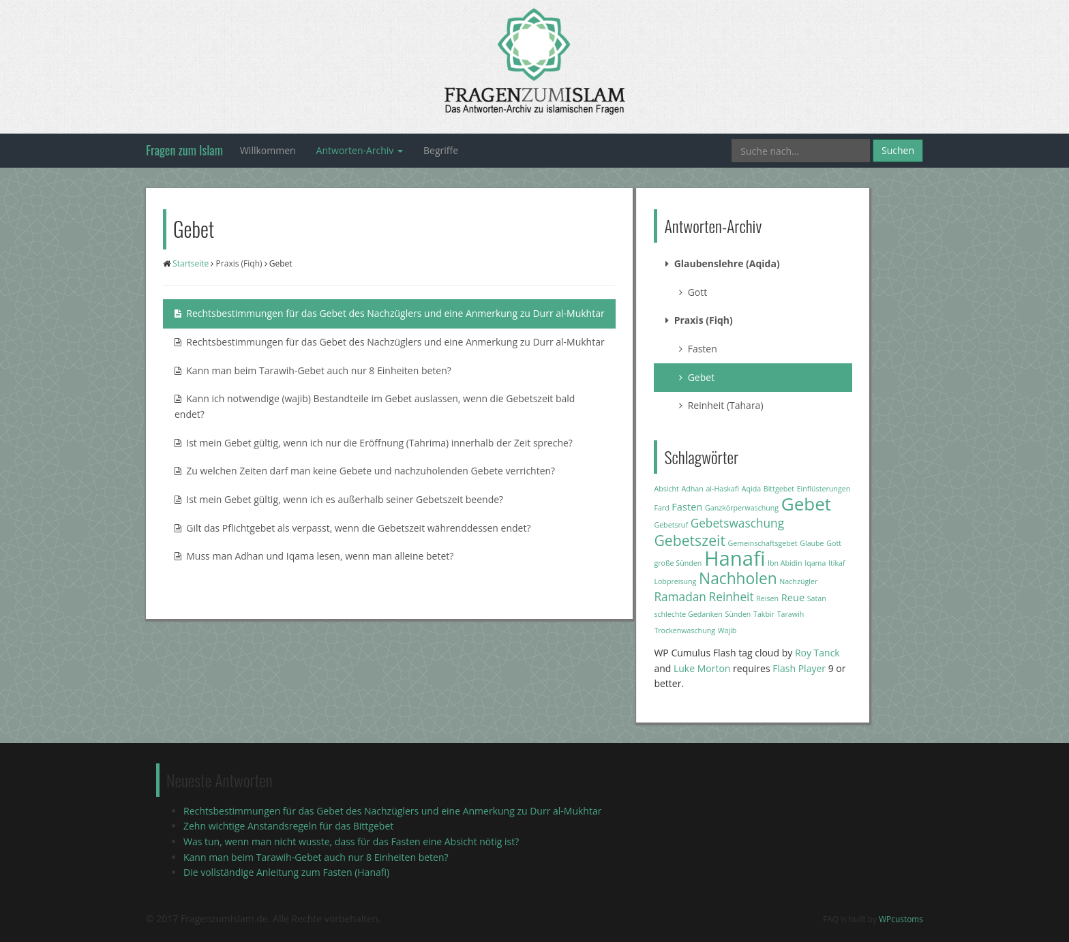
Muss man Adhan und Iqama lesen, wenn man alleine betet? (314, 555)
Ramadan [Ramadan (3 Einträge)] (680, 597)
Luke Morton (702, 668)
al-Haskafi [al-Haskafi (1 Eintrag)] (722, 488)
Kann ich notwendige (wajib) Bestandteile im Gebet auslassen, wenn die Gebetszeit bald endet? (375, 406)
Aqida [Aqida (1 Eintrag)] (751, 488)
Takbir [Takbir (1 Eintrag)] (763, 614)
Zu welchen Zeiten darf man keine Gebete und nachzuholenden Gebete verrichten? (365, 470)
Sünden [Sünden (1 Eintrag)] (738, 614)
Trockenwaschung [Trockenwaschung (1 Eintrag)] (684, 630)
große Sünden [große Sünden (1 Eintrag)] (678, 563)
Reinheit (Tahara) (721, 405)
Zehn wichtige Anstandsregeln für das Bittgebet (288, 825)
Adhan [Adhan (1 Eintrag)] (693, 488)
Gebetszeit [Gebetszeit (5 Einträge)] (689, 540)
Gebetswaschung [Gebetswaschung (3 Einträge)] (737, 523)
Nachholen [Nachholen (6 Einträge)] (738, 578)
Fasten (698, 348)
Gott (693, 292)
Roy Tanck (817, 652)
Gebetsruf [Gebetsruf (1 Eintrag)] (671, 525)
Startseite (190, 263)
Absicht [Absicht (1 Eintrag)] (666, 488)
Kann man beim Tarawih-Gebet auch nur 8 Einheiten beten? (313, 370)
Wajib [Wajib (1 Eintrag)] (727, 630)
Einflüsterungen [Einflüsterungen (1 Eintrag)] (824, 488)
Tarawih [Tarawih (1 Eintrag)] (790, 614)
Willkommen (268, 150)
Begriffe (440, 150)
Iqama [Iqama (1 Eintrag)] (815, 563)
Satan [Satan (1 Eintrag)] (816, 598)
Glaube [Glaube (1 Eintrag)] (812, 543)
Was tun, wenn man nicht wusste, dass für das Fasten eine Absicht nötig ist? (351, 841)
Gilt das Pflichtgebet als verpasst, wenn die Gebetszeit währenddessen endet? (352, 527)
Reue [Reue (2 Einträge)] (792, 597)
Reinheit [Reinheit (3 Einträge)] (731, 597)
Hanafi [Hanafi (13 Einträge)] (734, 558)
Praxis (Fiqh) (239, 263)
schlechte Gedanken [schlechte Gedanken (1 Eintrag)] (688, 614)
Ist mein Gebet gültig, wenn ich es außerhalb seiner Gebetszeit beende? (339, 499)
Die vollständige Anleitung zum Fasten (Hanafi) (286, 872)
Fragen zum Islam (184, 150)
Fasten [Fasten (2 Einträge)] (687, 506)
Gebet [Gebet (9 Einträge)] (806, 503)
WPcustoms (901, 918)
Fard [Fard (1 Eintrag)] (661, 508)
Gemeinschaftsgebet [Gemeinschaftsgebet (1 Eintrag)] (763, 543)
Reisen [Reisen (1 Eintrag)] (767, 598)
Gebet (696, 377)
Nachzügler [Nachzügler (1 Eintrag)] (798, 581)
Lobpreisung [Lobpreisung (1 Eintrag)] (675, 581)
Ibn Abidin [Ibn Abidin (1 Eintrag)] (785, 563)
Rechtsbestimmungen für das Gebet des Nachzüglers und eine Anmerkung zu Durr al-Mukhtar (390, 313)
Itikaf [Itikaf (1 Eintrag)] (836, 563)
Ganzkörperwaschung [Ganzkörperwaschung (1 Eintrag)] (742, 508)
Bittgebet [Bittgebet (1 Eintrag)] (779, 488)
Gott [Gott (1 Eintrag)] (833, 543)
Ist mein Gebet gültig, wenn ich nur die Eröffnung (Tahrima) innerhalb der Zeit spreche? (374, 442)
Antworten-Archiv (359, 150)
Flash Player (799, 668)
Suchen (898, 150)
